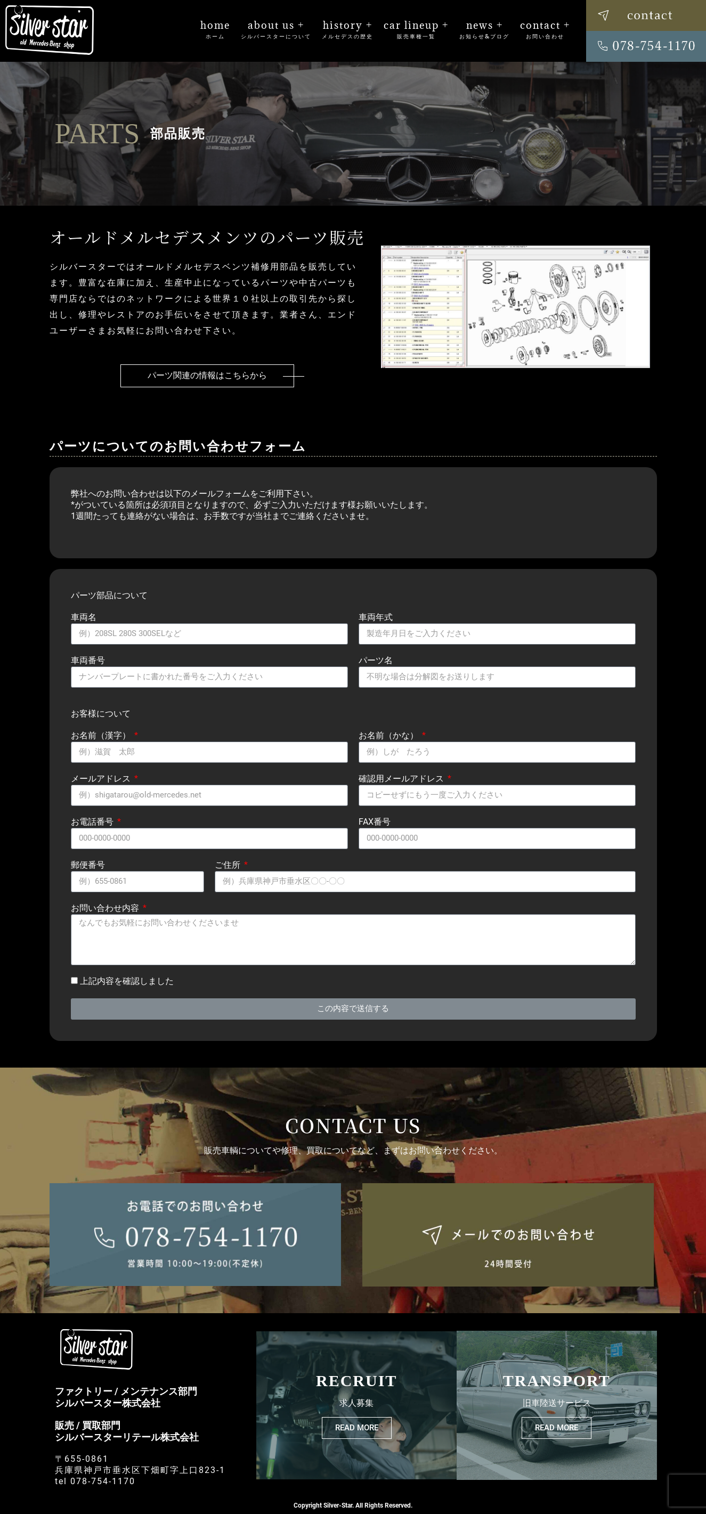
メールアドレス (102, 779)
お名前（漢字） (102, 735)
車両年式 (376, 617)
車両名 (83, 617)
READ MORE (356, 1427)
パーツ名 (376, 660)
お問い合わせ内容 (106, 908)
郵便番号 (88, 865)
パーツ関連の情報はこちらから (207, 375)
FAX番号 (375, 822)
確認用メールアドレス (402, 779)
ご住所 (228, 865)
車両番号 (88, 660)
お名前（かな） (389, 735)
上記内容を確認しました (127, 981)
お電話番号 (93, 822)
